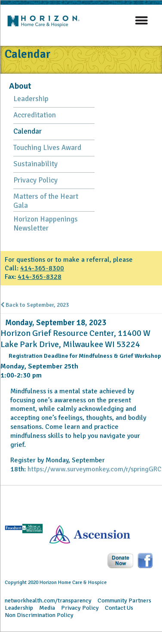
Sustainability (35, 163)
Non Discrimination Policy (39, 615)
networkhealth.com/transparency (48, 600)
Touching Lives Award (47, 147)
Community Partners (124, 600)
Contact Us (119, 607)
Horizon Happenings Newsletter (45, 224)
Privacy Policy (35, 180)
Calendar (27, 131)
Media (47, 607)
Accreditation (34, 115)
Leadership (31, 98)
